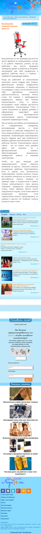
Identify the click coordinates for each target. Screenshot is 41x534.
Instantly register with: (20, 324)
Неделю (12, 214)
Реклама (4, 513)
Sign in (28, 379)
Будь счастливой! (7, 500)
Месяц (19, 214)
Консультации (6, 505)
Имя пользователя (13, 363)
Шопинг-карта (6, 510)
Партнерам (5, 518)
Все (24, 214)
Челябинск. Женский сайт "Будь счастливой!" (15, 8)
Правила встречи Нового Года (21, 257)
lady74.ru (3, 525)
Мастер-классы (6, 508)
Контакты (4, 516)
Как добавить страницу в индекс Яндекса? (25, 270)
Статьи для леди (8, 17)
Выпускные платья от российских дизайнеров (20, 438)
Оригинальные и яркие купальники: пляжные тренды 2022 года (20, 403)
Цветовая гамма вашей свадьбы (22, 230)
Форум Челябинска (8, 497)
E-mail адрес (11, 371)
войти (12, 335)
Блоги (3, 502)
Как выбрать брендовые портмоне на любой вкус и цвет (20, 455)
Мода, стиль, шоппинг (21, 17)
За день (4, 214)
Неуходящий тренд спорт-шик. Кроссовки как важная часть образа (20, 421)
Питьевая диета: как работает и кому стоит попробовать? (20, 473)
